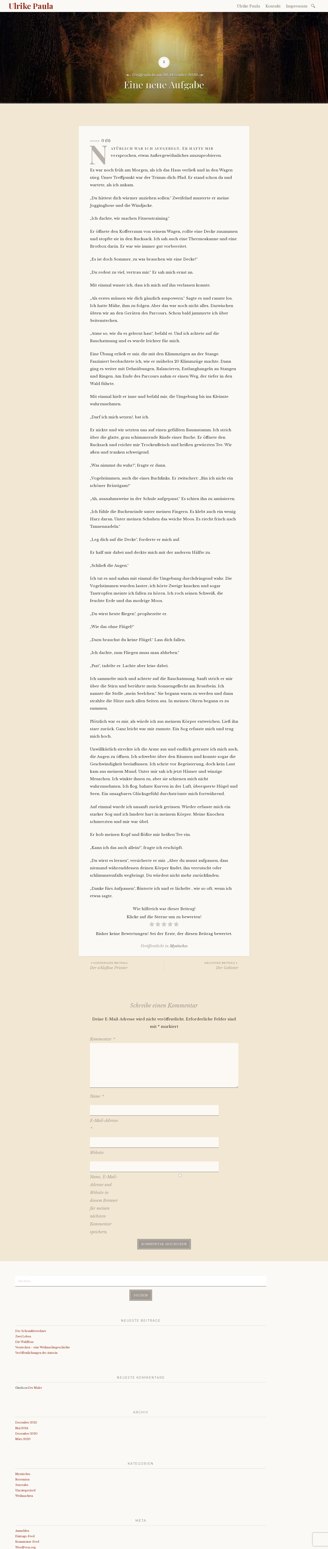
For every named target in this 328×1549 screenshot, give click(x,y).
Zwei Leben (23, 1301)
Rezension (22, 1444)
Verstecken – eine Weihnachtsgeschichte (42, 1312)
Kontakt (273, 6)
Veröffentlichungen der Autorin (36, 1317)
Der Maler (35, 1352)
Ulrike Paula (31, 5)
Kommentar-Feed (27, 1506)
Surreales (21, 1449)
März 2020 (23, 1404)
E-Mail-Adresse (104, 1113)
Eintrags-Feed (24, 1501)
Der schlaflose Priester (127, 965)
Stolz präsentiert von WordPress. (35, 1544)
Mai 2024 (21, 1392)
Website (97, 1129)
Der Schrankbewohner (30, 1295)
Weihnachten (24, 1460)
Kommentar (102, 1039)
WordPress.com (111, 1544)
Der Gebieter (201, 965)
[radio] (151, 925)
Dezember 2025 (26, 1387)
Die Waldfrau (24, 1306)
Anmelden (22, 1495)
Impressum (296, 6)
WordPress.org (25, 1512)
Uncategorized (25, 1455)
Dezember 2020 (26, 1398)
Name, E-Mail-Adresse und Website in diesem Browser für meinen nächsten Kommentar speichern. (104, 1170)
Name (97, 1096)
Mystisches (178, 946)
